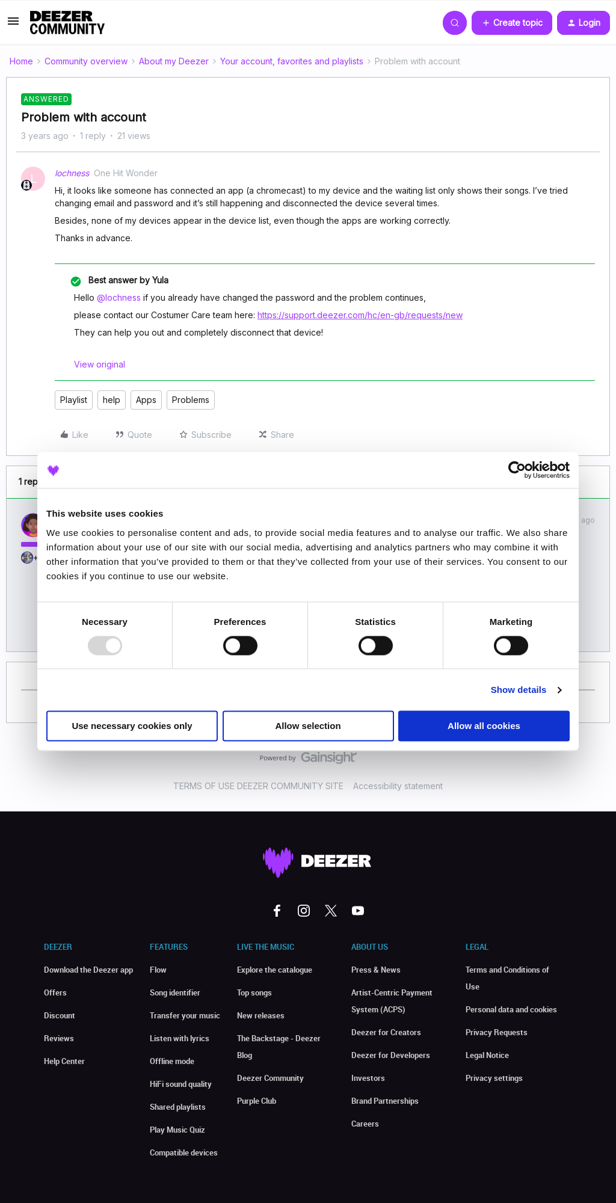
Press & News (376, 969)
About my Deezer (174, 61)
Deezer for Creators (386, 1032)
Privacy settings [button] (494, 1077)
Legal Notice (487, 1055)
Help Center (64, 1061)
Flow (158, 969)
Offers (55, 992)
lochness (72, 173)
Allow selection (307, 726)
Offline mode (172, 1061)
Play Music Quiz (177, 1129)
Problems (190, 400)
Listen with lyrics (179, 1038)
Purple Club (256, 1100)
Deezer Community (270, 1077)
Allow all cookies (484, 726)
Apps (146, 400)
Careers (365, 1123)
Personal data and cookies (511, 1009)
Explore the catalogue (274, 969)
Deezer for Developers (390, 1055)
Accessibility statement (398, 786)
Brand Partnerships (385, 1100)
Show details (519, 690)
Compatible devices (184, 1152)
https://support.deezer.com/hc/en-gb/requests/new (360, 315)
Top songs (254, 992)
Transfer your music (185, 1015)
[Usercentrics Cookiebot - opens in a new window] (517, 470)
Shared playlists (178, 1106)
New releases (261, 1015)
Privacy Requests (497, 1032)
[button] (13, 25)
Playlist (73, 400)
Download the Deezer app (88, 969)
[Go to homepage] (67, 23)
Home (21, 61)
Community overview (86, 61)
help (111, 400)
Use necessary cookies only (132, 726)
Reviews (59, 1038)
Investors (368, 1077)
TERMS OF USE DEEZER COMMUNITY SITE (258, 786)
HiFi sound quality (181, 1083)
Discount (59, 1015)
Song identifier (175, 992)
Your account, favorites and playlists (291, 61)
